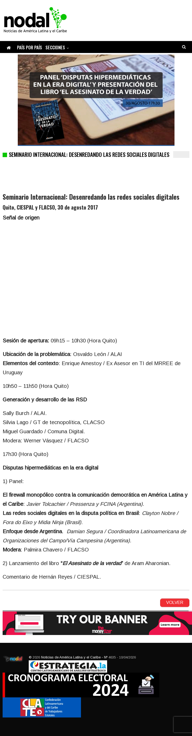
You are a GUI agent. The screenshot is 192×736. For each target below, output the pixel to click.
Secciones (55, 47)
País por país (29, 47)
